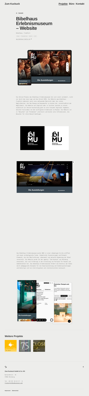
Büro (71, 3)
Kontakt (80, 3)
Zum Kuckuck (12, 3)
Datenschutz (15, 390)
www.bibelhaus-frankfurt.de (23, 39)
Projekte (63, 3)
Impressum (8, 390)
